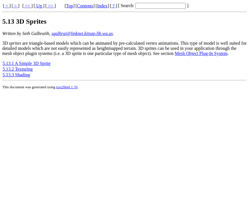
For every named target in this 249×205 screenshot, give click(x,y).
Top (69, 5)
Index (102, 5)
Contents (85, 5)
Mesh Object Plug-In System (201, 53)
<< (27, 5)
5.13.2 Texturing (18, 69)
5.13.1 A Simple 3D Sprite (27, 63)
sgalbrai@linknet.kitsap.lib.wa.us (82, 33)
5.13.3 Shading (16, 74)
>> (50, 5)
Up (39, 5)
